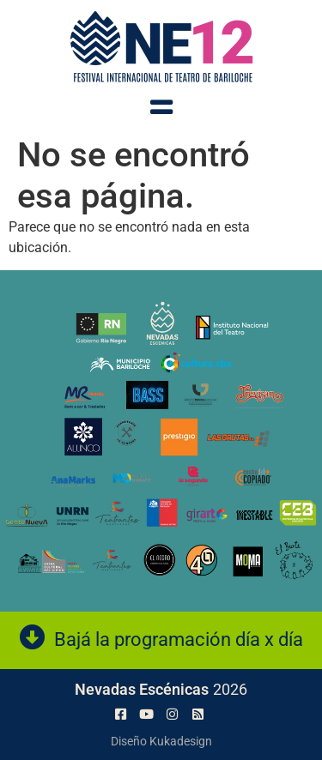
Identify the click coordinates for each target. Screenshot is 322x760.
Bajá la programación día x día (178, 639)
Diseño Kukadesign (161, 741)
